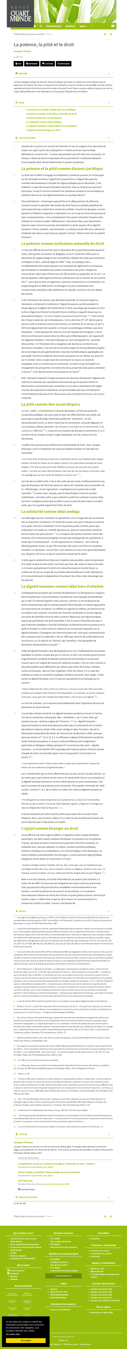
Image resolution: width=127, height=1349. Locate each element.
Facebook (14, 1273)
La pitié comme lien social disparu (44, 117)
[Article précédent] (105, 34)
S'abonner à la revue (99, 1250)
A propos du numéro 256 (101, 1294)
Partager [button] (64, 63)
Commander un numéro (101, 1253)
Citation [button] (47, 63)
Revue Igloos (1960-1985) (101, 1312)
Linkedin (14, 1279)
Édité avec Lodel (71, 1344)
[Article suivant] (110, 34)
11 (78, 474)
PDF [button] (18, 63)
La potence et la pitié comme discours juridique (51, 109)
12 (32, 492)
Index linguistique (58, 1297)
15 (95, 696)
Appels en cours (97, 1268)
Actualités (95, 1238)
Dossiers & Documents (60, 1309)
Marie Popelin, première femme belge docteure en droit (49, 1172)
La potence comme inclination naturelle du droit (51, 113)
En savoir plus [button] (13, 1334)
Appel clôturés (97, 1271)
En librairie (95, 1256)
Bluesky (13, 1276)
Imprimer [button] (31, 63)
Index (83, 26)
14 (58, 644)
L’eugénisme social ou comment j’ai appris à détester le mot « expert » (57, 1163)
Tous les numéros (63, 1276)
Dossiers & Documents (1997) (56, 1184)
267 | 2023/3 (48, 1167)
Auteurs (53, 1289)
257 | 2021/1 (48, 1175)
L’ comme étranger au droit (43, 130)
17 (103, 872)
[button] (41, 26)
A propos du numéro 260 (101, 1289)
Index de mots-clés (58, 1291)
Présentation (53, 26)
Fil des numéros (17, 1270)
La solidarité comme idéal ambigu (43, 121)
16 (72, 720)
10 (44, 430)
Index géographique (59, 1294)
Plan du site (63, 1340)
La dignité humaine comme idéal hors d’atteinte (51, 125)
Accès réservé (85, 1344)
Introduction (25, 1180)
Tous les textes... (27, 1189)
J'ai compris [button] (26, 1341)
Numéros (70, 26)
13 (54, 533)
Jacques (22, 51)
